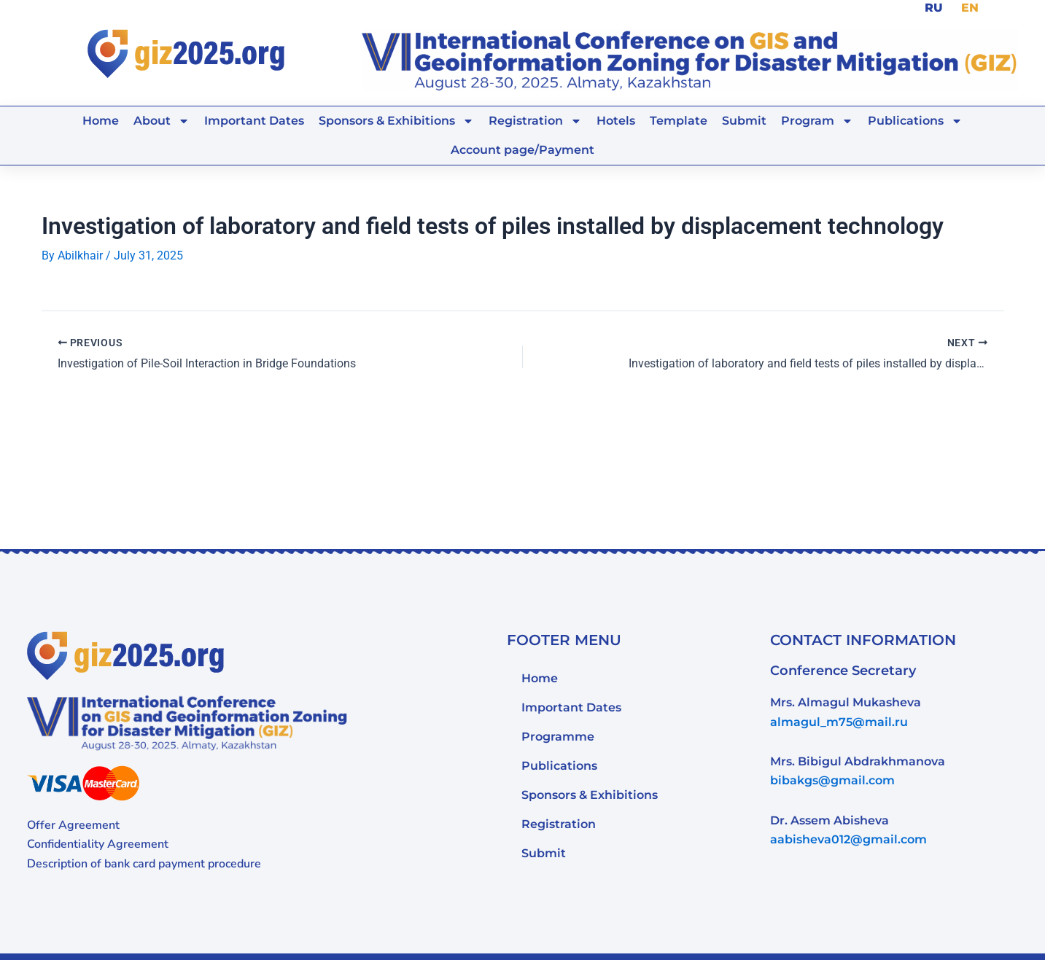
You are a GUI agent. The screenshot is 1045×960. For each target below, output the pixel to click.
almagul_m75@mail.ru (839, 722)
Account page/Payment (522, 150)
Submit (744, 121)
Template (678, 121)
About (161, 121)
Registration (535, 121)
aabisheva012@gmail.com (848, 839)
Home (100, 121)
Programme (557, 736)
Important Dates (254, 121)
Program (817, 121)
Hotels (616, 121)
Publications (915, 121)
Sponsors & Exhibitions (396, 121)
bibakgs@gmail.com (832, 780)
